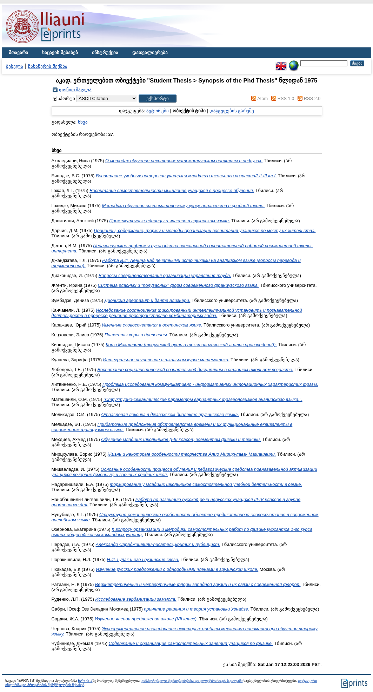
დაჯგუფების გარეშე (231, 110)
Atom (262, 98)
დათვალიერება (150, 52)
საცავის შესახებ (60, 52)
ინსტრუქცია (105, 52)
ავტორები (157, 110)
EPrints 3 (85, 681)
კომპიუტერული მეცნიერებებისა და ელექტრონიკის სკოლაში (191, 681)
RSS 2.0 (312, 98)
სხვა (83, 122)
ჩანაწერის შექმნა (47, 66)
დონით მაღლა (75, 89)
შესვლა (14, 66)
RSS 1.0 (286, 98)
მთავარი (18, 52)
